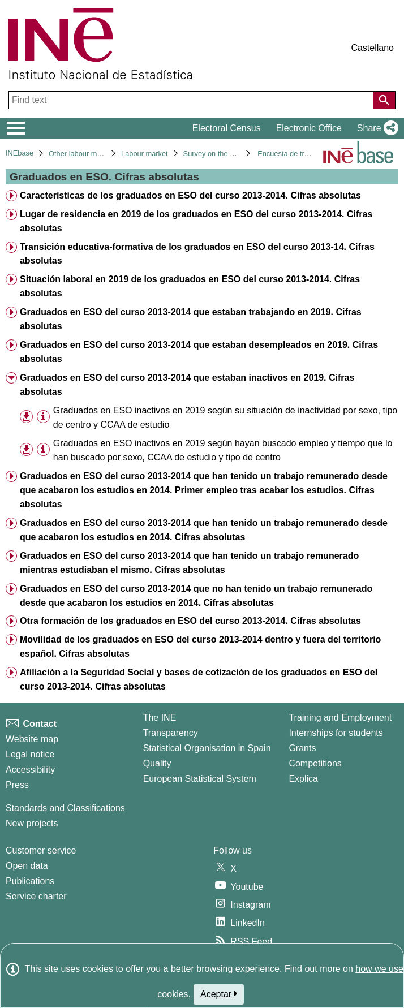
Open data (27, 866)
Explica (303, 778)
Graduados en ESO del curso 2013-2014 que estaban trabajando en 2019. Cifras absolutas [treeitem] (191, 319)
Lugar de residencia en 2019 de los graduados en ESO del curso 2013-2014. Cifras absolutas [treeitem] (196, 221)
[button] (375, 128)
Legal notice (30, 754)
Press (17, 785)
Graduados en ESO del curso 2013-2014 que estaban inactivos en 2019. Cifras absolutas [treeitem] (187, 385)
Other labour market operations (99, 153)
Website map (32, 739)
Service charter (36, 896)
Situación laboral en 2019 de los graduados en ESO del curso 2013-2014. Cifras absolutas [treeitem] (190, 286)
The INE (160, 717)
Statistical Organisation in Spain (207, 748)
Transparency (170, 733)
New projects (32, 823)
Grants (302, 748)
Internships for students (335, 733)
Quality (157, 763)
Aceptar (218, 994)
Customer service (41, 850)
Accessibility (30, 769)
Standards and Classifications (65, 808)
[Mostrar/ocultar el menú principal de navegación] (16, 128)
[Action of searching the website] (384, 100)
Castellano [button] (372, 48)
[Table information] (43, 417)
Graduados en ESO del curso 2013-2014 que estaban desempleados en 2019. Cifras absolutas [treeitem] (199, 352)
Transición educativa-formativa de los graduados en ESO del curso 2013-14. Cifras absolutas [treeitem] (197, 254)
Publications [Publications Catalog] (30, 881)
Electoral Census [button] (226, 128)
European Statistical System (199, 778)
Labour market (144, 153)
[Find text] (192, 100)
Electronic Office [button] (309, 128)
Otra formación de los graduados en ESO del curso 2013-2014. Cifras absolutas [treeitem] (190, 621)
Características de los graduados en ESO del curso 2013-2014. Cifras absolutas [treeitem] (190, 195)
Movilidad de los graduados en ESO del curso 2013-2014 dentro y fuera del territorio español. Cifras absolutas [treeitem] (200, 646)
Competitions (315, 763)
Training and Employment (340, 717)
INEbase (19, 153)
